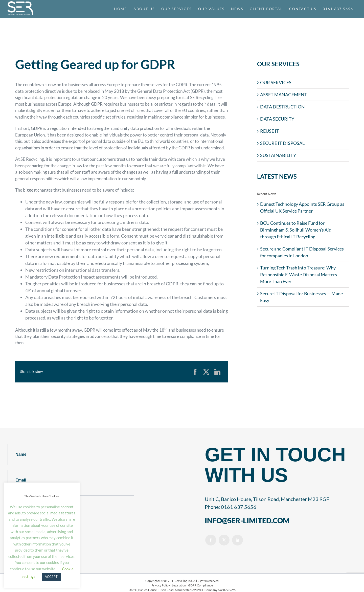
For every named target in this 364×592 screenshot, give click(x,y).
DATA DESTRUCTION (282, 106)
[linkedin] (237, 540)
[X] (206, 371)
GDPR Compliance (200, 585)
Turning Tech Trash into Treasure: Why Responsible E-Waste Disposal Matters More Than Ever (298, 274)
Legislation (179, 585)
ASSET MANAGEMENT (283, 94)
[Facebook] (195, 371)
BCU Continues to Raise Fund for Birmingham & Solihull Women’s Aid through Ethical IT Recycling (295, 229)
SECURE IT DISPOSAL (282, 143)
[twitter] (224, 540)
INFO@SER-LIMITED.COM (247, 520)
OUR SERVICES (275, 82)
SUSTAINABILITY (278, 155)
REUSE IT (269, 131)
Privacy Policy (160, 585)
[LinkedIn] (217, 371)
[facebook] (210, 540)
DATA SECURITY (277, 119)
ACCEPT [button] (51, 577)
